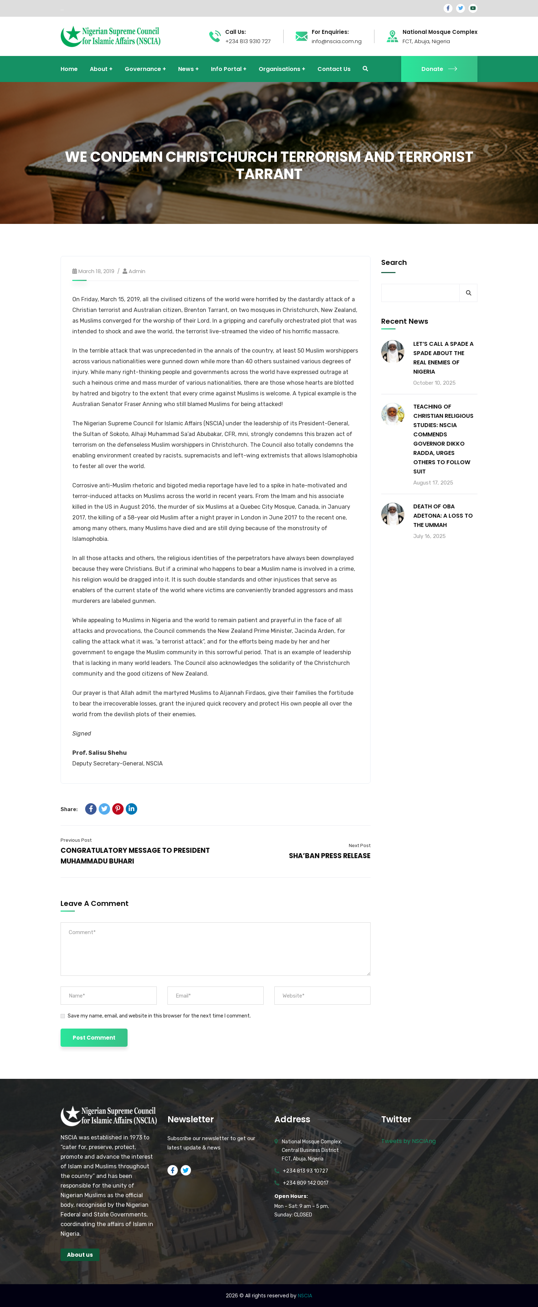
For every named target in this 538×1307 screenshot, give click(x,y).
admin (137, 271)
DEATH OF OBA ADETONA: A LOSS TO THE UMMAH (443, 515)
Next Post (360, 845)
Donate (439, 69)
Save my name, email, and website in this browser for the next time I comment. (159, 1016)
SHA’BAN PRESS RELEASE (330, 856)
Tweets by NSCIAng (408, 1141)
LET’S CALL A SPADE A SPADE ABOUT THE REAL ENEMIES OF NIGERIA (443, 358)
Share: (69, 809)
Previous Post (76, 840)
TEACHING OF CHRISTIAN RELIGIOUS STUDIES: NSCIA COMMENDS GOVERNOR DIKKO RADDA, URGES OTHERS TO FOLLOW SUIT (443, 439)
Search (394, 262)
